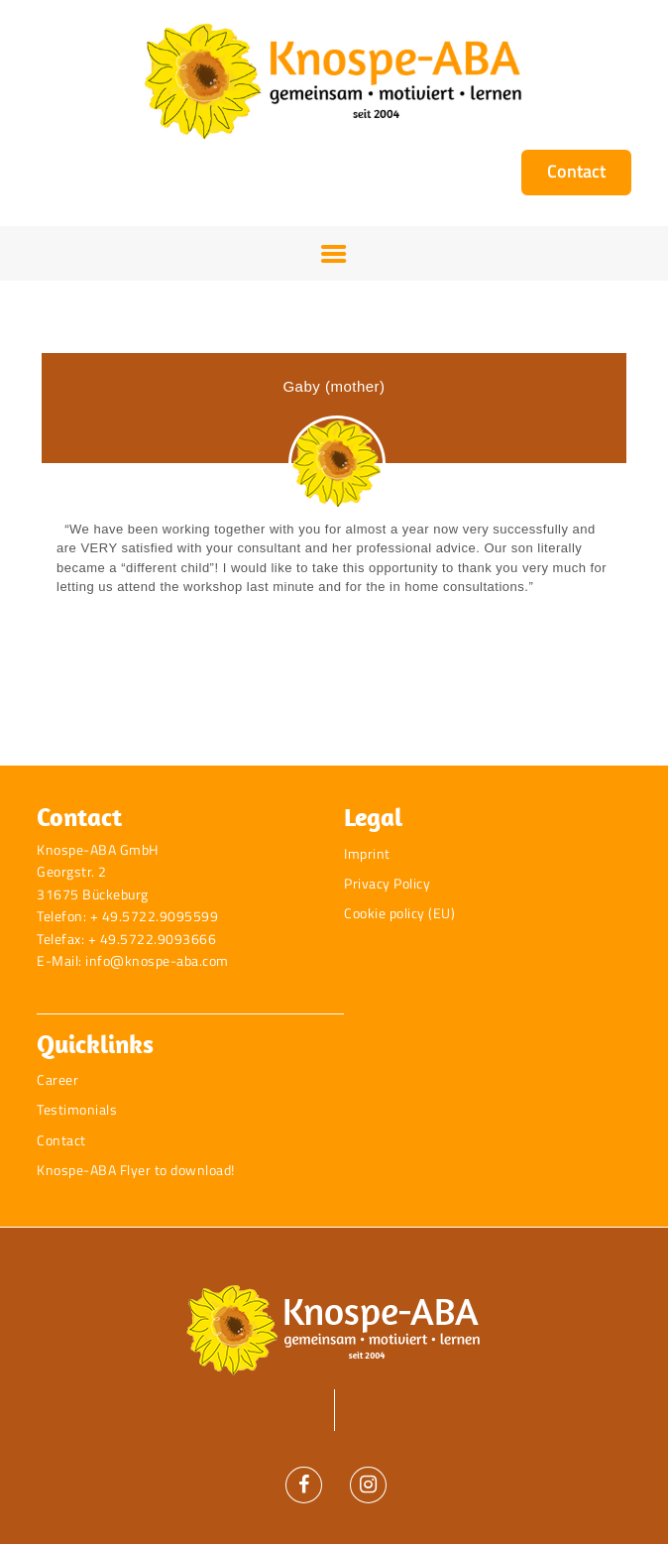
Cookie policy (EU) (399, 912)
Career (57, 1079)
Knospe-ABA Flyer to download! (136, 1169)
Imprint (367, 853)
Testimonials (77, 1109)
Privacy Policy (387, 883)
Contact (61, 1139)
